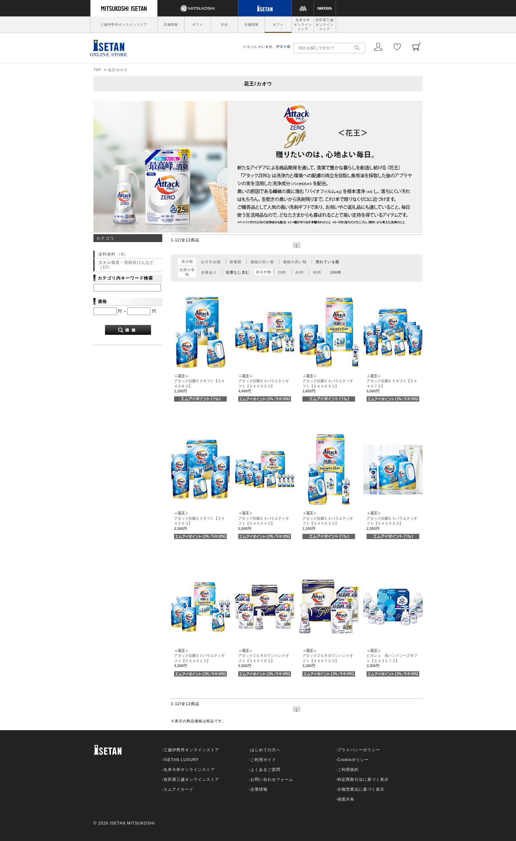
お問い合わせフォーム (271, 779)
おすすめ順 (211, 262)
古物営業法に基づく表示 (360, 789)
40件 (300, 272)
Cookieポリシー (353, 759)
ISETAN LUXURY (181, 759)
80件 (317, 272)
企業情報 (259, 789)
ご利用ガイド (263, 759)
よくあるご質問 (265, 769)
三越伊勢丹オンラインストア (123, 24)
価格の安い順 (262, 262)
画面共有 (345, 799)
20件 (282, 272)
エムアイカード (179, 789)
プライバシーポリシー (358, 750)
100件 (335, 272)
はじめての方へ (265, 750)
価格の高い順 (295, 262)
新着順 (236, 262)
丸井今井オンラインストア (303, 24)
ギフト (197, 24)
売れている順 (327, 262)
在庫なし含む (237, 272)
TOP (97, 70)
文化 (224, 24)
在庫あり (209, 272)
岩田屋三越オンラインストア (325, 24)
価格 (102, 301)
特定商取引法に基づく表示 (363, 779)
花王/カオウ (117, 70)
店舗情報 (171, 24)
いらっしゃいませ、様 (267, 46)
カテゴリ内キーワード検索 (125, 278)
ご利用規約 (348, 769)
